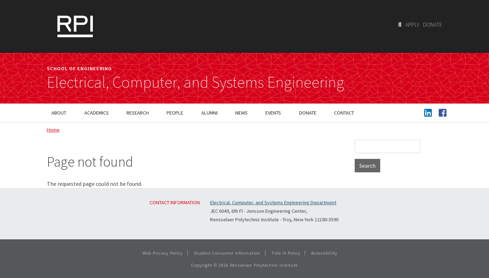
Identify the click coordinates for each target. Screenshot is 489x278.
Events (273, 113)
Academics (96, 113)
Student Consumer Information (227, 253)
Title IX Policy (285, 253)
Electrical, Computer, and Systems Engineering (195, 82)
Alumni (209, 113)
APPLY (412, 24)
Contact (344, 113)
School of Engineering (79, 68)
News (241, 113)
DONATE (432, 24)
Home (53, 130)
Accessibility (324, 253)
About (58, 113)
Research (138, 113)
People (175, 113)
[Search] (399, 24)
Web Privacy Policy (162, 253)
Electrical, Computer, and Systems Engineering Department (273, 202)
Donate (307, 113)
